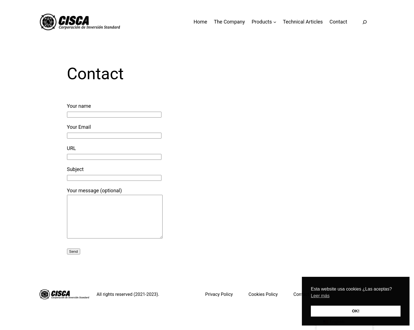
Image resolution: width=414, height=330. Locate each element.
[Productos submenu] (274, 22)
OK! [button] (355, 311)
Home (200, 22)
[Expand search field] (364, 22)
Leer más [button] (320, 295)
